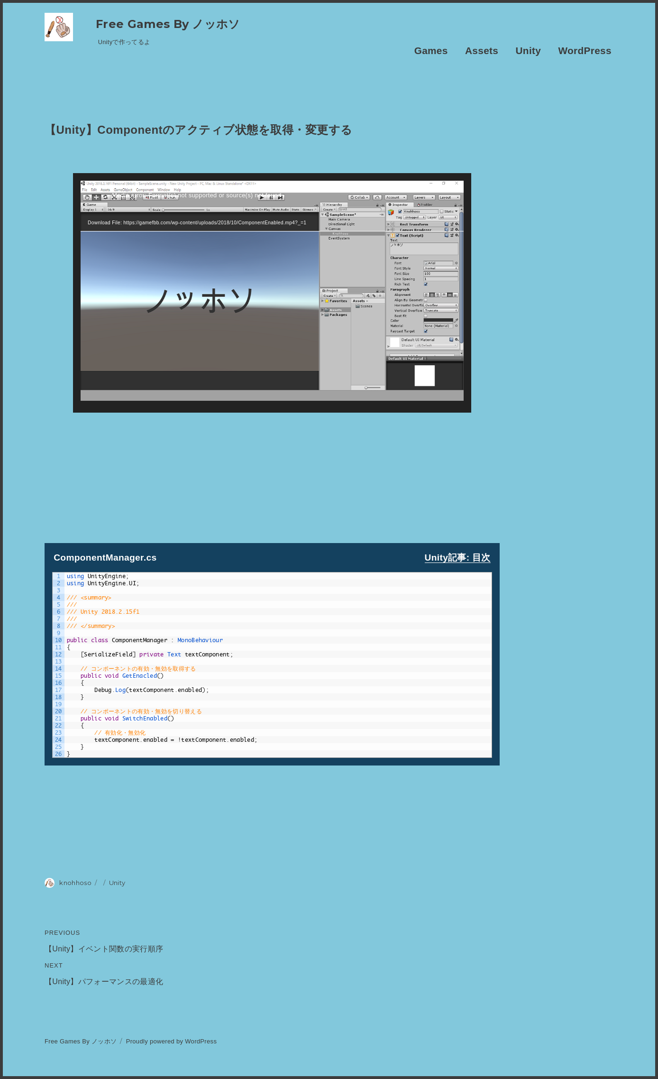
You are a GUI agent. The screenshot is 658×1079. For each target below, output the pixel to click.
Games (431, 50)
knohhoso (75, 882)
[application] (272, 293)
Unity (528, 50)
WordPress (585, 50)
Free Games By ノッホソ (168, 24)
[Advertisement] (272, 479)
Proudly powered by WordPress (171, 1041)
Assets (481, 50)
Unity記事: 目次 (458, 558)
